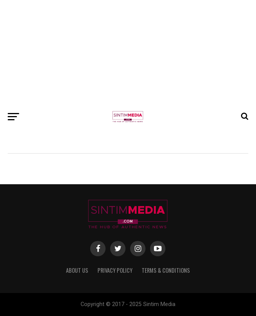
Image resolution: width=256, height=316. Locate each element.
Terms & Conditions (166, 270)
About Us (77, 270)
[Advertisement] (128, 53)
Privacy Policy (114, 270)
